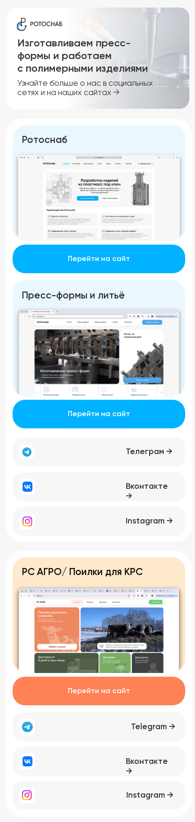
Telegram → (153, 727)
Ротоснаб (44, 140)
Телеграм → (149, 452)
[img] (99, 195)
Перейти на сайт (99, 259)
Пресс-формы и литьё (73, 296)
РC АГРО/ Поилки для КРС (82, 572)
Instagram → (149, 521)
